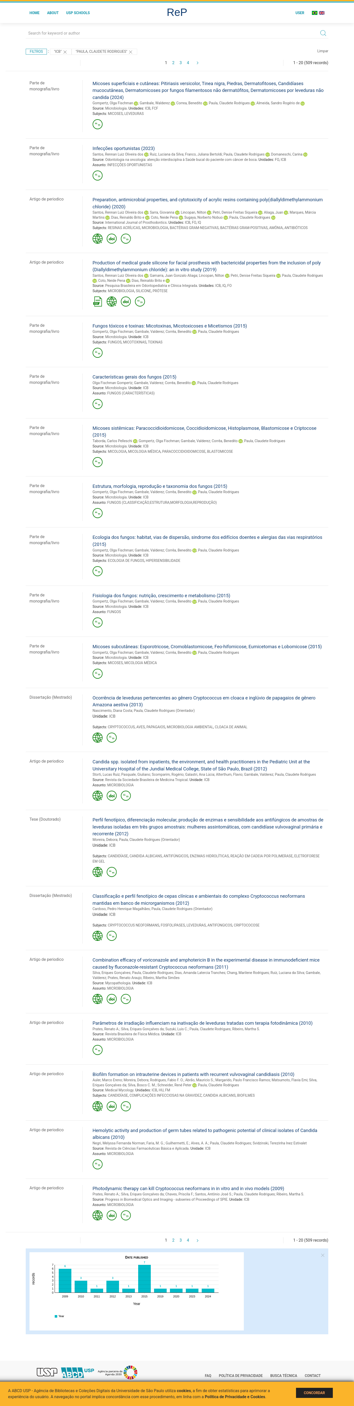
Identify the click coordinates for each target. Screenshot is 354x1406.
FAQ (208, 1376)
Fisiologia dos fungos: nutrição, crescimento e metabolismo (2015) (161, 595)
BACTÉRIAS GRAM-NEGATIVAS (194, 228)
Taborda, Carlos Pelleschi (112, 441)
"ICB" (61, 52)
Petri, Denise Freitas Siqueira (235, 212)
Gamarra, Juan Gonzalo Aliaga (173, 275)
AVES (140, 727)
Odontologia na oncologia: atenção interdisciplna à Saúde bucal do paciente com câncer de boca (181, 160)
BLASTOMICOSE (220, 451)
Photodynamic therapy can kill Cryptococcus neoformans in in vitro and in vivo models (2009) (188, 1188)
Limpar (322, 51)
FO (277, 160)
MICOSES (115, 114)
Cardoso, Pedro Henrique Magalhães (121, 909)
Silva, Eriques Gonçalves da (142, 1029)
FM (167, 1090)
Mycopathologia (117, 983)
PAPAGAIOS (155, 727)
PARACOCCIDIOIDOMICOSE (183, 451)
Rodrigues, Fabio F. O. (167, 1080)
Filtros (36, 51)
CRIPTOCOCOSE (246, 925)
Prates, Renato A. (106, 1029)
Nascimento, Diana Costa (112, 711)
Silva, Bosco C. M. (142, 1085)
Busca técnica (283, 1376)
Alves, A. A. (199, 1143)
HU (161, 1090)
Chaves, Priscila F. (179, 1194)
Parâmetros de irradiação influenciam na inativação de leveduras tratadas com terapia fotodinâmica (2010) (203, 1023)
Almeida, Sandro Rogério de (278, 103)
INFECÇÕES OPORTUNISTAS (129, 165)
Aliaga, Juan (273, 212)
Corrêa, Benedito (179, 332)
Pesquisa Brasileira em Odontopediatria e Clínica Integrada (151, 286)
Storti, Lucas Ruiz (106, 774)
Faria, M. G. (155, 1143)
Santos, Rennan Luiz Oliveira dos (118, 154)
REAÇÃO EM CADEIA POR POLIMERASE (261, 856)
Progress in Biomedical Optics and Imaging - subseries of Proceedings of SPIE (166, 1199)
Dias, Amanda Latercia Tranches (200, 973)
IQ (199, 222)
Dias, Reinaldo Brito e (127, 217)
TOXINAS (155, 342)
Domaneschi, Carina (286, 154)
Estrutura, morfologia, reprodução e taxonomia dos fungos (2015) (160, 486)
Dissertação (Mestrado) (51, 697)
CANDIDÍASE (118, 856)
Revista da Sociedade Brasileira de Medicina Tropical (146, 780)
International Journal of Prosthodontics (136, 222)
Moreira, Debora (105, 840)
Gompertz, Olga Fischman (113, 103)
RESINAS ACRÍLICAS (124, 228)
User (300, 13)
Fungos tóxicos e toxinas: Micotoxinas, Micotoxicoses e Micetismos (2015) (170, 326)
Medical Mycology (119, 1090)
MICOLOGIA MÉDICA (144, 451)
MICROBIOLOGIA (155, 228)
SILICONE (143, 291)
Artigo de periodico (47, 199)
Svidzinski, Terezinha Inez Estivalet (280, 1143)
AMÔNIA (276, 228)
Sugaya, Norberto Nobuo (203, 217)
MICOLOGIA (117, 451)
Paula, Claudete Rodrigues (229, 103)
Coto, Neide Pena (164, 217)
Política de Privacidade (241, 1376)
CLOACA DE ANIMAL (231, 727)
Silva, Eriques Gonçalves (112, 973)
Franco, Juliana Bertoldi (203, 154)
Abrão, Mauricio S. (199, 1080)
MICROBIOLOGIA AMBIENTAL (190, 727)
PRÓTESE (160, 291)
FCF (155, 108)
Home (35, 13)
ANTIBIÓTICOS (296, 228)
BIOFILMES (246, 1095)
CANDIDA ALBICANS (146, 856)
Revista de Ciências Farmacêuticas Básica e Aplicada (147, 1148)
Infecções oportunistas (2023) (124, 148)
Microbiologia (116, 108)
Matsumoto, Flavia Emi (289, 1080)
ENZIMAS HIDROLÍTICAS (209, 856)
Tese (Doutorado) (45, 819)
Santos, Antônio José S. (213, 1194)
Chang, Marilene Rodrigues (248, 973)
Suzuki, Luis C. (176, 1029)
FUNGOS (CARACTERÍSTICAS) (131, 393)
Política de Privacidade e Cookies (235, 1396)
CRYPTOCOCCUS (121, 727)
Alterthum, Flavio (229, 774)
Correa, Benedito (189, 103)
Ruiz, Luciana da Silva (166, 154)
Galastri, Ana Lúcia (199, 774)
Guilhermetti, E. (177, 1143)
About (53, 13)
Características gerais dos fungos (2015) (134, 377)
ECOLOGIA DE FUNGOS (126, 561)
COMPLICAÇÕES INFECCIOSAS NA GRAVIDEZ (166, 1095)
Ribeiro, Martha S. (246, 1029)
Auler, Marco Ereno (107, 1080)
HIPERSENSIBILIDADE (163, 561)
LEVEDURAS (134, 114)
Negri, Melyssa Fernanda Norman (119, 1143)
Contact (313, 1376)
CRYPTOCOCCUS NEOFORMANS (133, 925)
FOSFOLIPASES (173, 925)
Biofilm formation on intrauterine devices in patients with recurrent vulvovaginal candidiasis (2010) (193, 1074)
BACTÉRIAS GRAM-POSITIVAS (244, 228)
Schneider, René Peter (174, 1085)
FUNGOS (115, 342)
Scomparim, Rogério (168, 774)
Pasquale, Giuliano (135, 774)
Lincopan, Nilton (193, 212)
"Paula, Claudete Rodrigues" (104, 52)
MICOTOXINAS (134, 342)
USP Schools (78, 13)
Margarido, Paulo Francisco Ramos (242, 1080)
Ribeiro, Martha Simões (161, 978)
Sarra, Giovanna (162, 212)
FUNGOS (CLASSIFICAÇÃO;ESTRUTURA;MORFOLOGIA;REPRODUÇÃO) (162, 502)
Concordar (314, 1393)
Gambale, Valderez (149, 332)
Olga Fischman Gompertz (112, 383)
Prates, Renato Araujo (124, 978)
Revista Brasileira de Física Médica (132, 1034)
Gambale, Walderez (155, 103)
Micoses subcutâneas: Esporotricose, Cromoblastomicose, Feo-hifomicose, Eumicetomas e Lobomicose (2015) (207, 646)
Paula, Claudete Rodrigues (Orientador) (164, 711)
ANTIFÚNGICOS (176, 856)
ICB (148, 108)
